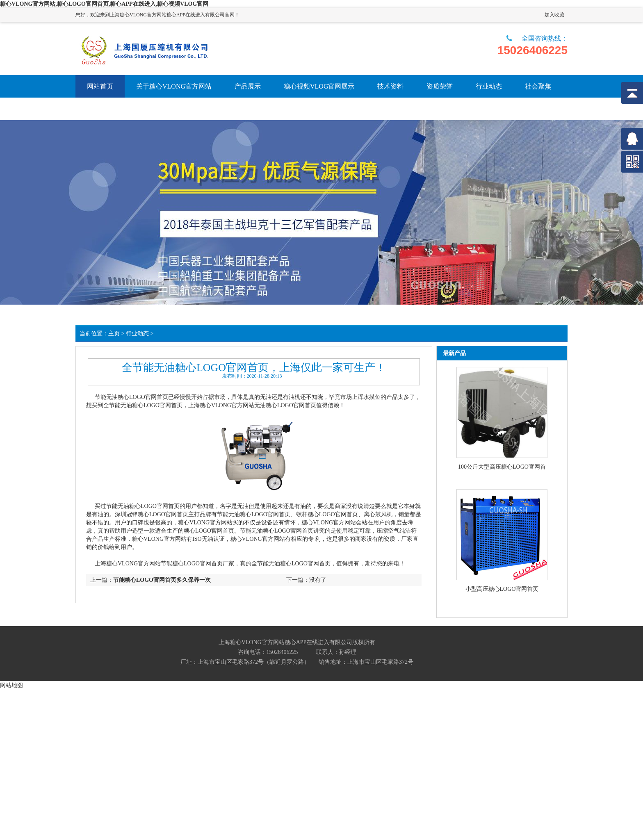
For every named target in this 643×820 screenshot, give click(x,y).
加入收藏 (554, 15)
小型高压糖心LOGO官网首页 (502, 589)
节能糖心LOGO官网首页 (192, 563)
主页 (114, 333)
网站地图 (11, 685)
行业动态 (137, 333)
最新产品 (454, 353)
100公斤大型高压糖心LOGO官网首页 (502, 467)
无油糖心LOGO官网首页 (137, 397)
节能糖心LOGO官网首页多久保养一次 (162, 580)
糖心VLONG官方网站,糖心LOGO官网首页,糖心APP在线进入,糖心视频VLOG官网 (104, 4)
